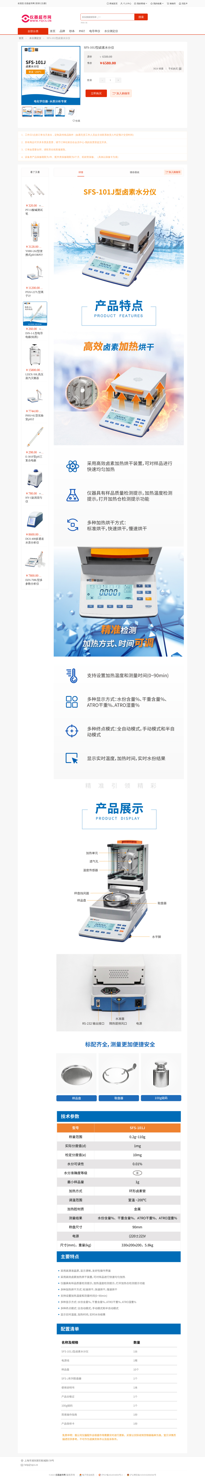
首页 (52, 31)
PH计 (82, 31)
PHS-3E (84, 23)
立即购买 (96, 93)
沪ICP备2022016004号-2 (111, 1475)
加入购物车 (121, 93)
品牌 (62, 31)
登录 (38, 3)
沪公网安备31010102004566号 (141, 1475)
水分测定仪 (111, 31)
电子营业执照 (86, 1475)
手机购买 (173, 68)
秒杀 (72, 31)
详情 (80, 172)
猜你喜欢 (134, 172)
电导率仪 (94, 31)
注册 (44, 3)
